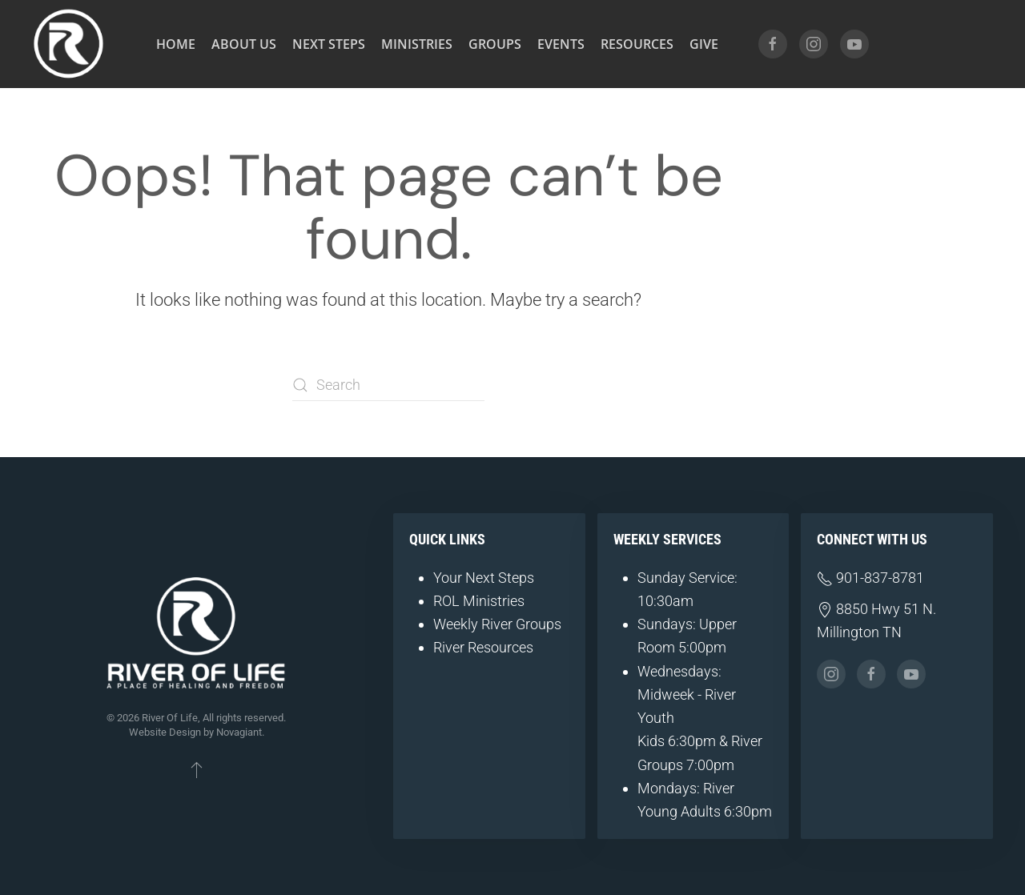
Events (561, 44)
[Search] (388, 385)
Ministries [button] (416, 44)
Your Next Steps (483, 577)
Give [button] (703, 44)
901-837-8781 (870, 577)
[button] (197, 769)
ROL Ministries (479, 600)
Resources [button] (637, 44)
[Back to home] (68, 44)
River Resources (483, 647)
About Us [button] (243, 44)
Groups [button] (494, 44)
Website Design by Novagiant (195, 732)
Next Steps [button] (328, 44)
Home (175, 44)
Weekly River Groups (497, 624)
